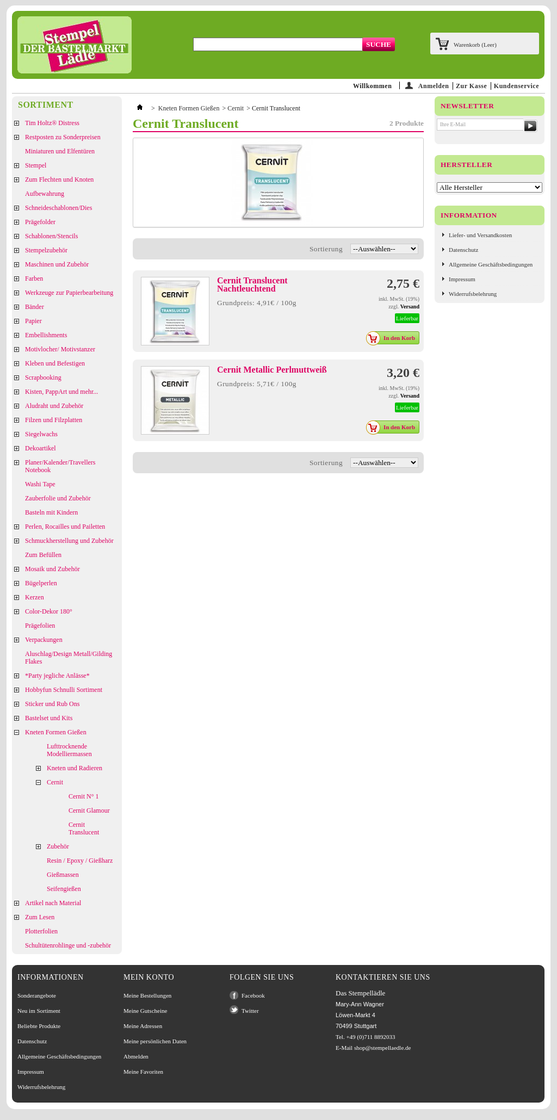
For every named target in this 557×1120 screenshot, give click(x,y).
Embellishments (46, 335)
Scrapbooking (43, 377)
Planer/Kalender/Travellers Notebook (60, 466)
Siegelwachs (41, 434)
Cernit (55, 782)
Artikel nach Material (53, 903)
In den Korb (393, 337)
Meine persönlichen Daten (155, 1041)
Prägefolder (40, 222)
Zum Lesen (39, 917)
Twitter (250, 1010)
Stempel (35, 165)
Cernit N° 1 (83, 796)
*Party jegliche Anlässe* (57, 675)
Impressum (462, 279)
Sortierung (326, 249)
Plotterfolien (41, 931)
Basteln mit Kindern (51, 512)
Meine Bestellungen (147, 995)
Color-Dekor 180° (48, 611)
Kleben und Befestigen (55, 363)
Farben (34, 278)
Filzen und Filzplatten (53, 420)
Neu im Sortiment (38, 1010)
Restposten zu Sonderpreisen (63, 137)
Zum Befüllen (43, 555)
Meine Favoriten (143, 1071)
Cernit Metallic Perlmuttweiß (272, 369)
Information (469, 215)
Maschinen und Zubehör (57, 264)
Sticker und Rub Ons (52, 704)
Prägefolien (40, 625)
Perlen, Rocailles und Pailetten (65, 526)
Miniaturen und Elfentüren (60, 151)
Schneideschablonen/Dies (58, 208)
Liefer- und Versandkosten (480, 235)
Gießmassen (63, 874)
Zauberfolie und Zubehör (58, 498)
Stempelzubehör (46, 250)
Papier (33, 321)
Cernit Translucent (84, 828)
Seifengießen (64, 889)
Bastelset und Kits (48, 718)
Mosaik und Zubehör (52, 569)
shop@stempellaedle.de (382, 1047)
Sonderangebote (36, 995)
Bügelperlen (41, 583)
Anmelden (433, 85)
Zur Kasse (471, 86)
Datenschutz (463, 249)
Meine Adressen (142, 1026)
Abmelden (135, 1056)
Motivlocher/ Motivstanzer (60, 349)
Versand (409, 307)
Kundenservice (516, 86)
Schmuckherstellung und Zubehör (69, 540)
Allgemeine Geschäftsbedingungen (491, 264)
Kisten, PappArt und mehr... (61, 391)
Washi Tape (40, 484)
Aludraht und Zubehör (54, 406)
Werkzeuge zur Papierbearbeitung (69, 292)
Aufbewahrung (44, 193)
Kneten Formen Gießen (55, 732)
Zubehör (58, 846)
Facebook (253, 995)
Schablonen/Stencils (51, 236)
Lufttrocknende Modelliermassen (69, 750)
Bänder (34, 307)
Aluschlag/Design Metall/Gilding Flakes (68, 657)
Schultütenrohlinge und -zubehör (68, 945)
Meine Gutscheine (145, 1010)
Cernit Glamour (89, 810)
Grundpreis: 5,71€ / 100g (256, 384)
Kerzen (34, 597)
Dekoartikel (40, 448)
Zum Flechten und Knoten (59, 179)
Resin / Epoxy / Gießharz (80, 860)
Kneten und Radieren (74, 768)
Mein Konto (148, 977)
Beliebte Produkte (38, 1026)
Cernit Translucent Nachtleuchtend (252, 284)
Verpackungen (44, 639)
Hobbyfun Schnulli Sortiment (63, 690)
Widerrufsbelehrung (473, 293)
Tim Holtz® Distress (52, 123)
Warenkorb (475, 44)
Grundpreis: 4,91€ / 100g (256, 303)
